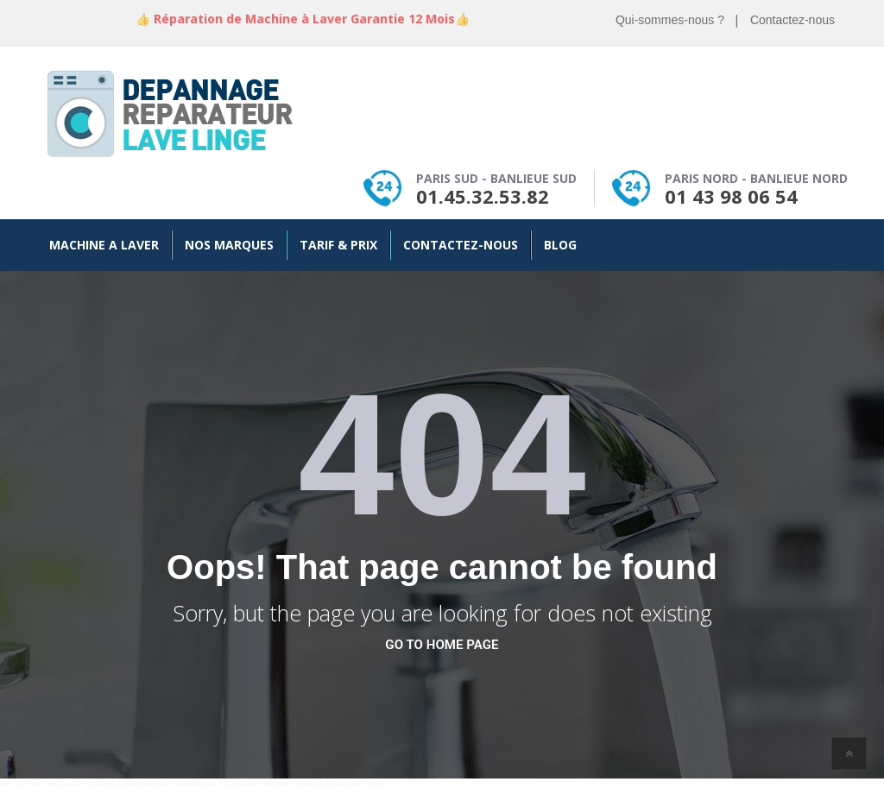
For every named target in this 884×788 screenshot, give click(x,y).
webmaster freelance (291, 783)
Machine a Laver (104, 244)
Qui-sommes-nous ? (670, 20)
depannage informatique (219, 783)
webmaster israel (357, 783)
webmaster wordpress (81, 783)
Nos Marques (229, 244)
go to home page (441, 644)
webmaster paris (148, 783)
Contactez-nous (792, 20)
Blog (560, 244)
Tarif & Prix (338, 244)
